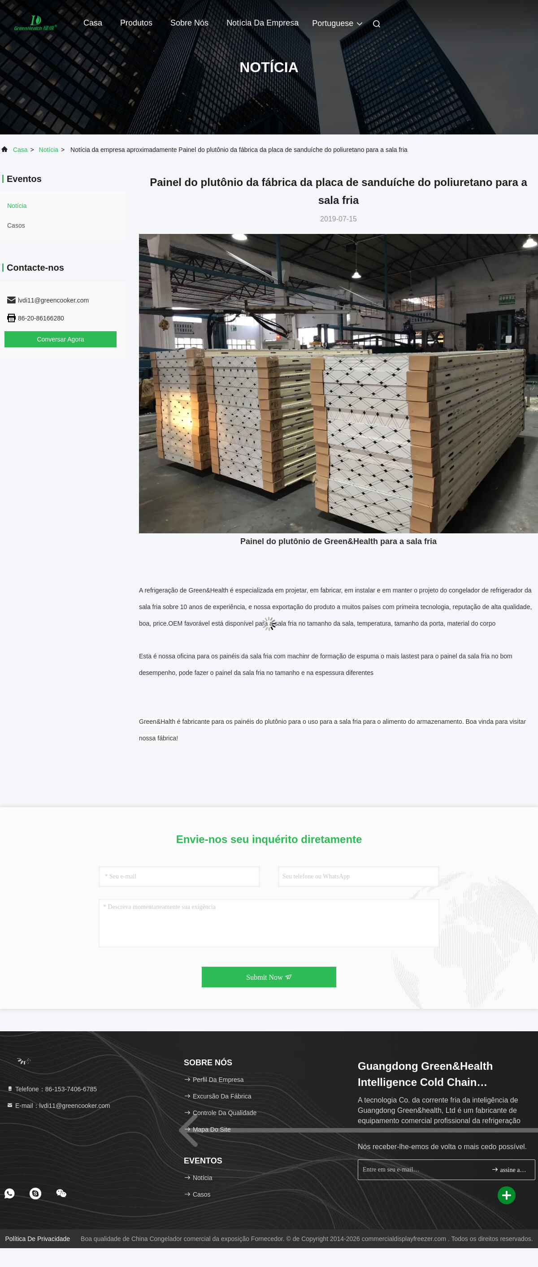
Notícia (49, 149)
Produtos (136, 22)
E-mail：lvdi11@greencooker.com (58, 1105)
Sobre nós (189, 22)
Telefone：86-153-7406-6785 (51, 1089)
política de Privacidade (37, 1238)
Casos (16, 225)
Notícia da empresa (262, 22)
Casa (92, 22)
